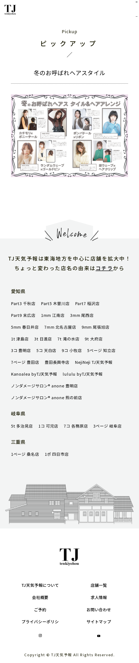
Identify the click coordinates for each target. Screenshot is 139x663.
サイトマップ (98, 621)
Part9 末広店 (23, 315)
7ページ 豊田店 (25, 362)
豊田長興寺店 (57, 362)
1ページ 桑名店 (25, 454)
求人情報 (99, 597)
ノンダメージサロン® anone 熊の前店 (46, 397)
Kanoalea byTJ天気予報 (34, 374)
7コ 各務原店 (76, 426)
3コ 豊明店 (21, 350)
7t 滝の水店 (68, 339)
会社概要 (40, 597)
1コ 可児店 (48, 426)
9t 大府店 (93, 339)
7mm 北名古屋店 (60, 327)
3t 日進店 (43, 339)
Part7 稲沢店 (87, 303)
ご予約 (40, 609)
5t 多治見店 (22, 426)
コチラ (104, 268)
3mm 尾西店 (82, 315)
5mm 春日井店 (25, 327)
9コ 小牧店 (72, 350)
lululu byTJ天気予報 (83, 374)
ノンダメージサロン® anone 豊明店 (44, 385)
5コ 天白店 (46, 350)
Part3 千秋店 (23, 303)
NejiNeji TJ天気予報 (94, 362)
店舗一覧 (99, 585)
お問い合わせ (98, 609)
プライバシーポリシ (40, 621)
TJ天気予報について (40, 585)
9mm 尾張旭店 (95, 327)
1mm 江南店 (53, 315)
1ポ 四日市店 (57, 454)
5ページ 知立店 (101, 350)
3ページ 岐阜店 (107, 426)
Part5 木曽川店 (55, 303)
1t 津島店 (20, 339)
